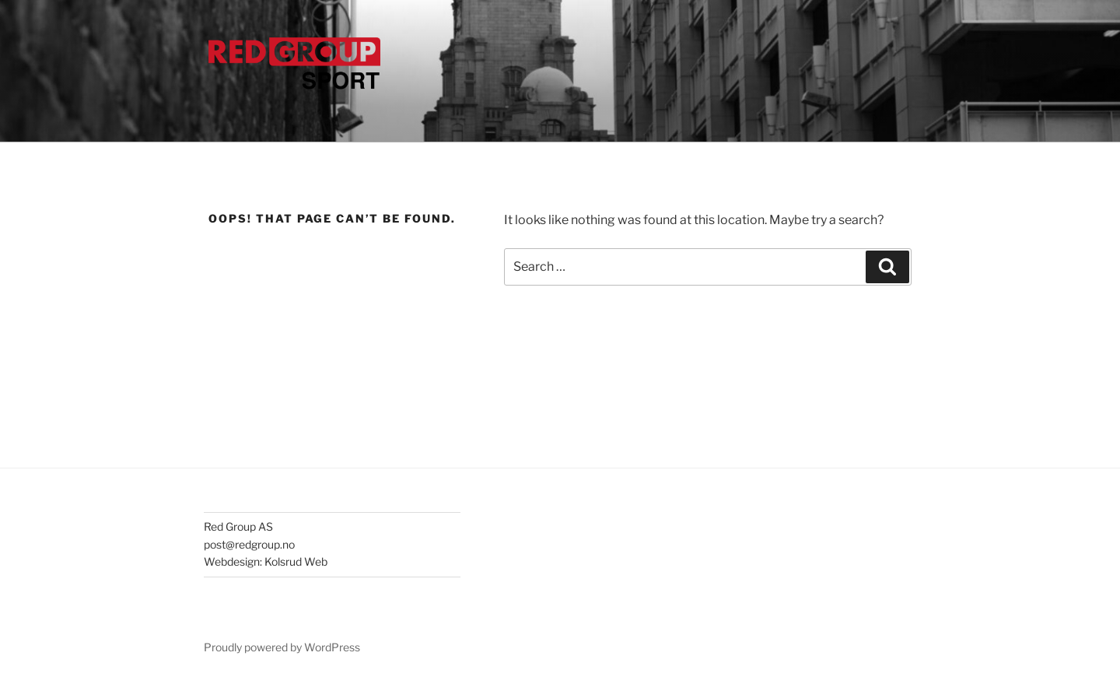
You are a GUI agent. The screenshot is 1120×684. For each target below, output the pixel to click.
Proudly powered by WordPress (282, 647)
